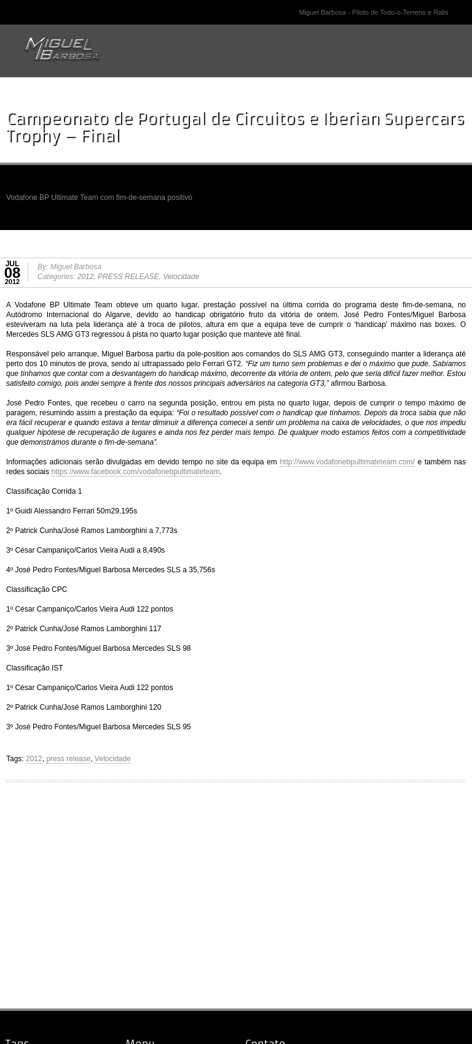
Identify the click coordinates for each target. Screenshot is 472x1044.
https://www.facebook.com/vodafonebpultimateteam (135, 471)
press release (68, 758)
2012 (85, 276)
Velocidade (181, 276)
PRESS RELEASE (128, 276)
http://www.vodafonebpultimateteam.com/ (347, 462)
